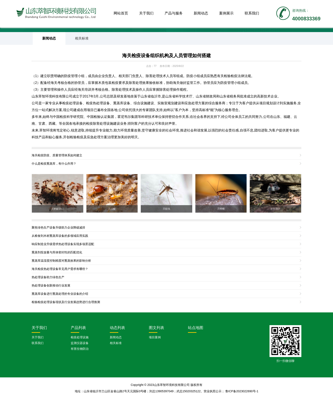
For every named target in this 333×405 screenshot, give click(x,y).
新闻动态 (201, 13)
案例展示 (226, 13)
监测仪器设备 (80, 343)
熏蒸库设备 (121, 103)
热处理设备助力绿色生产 (48, 277)
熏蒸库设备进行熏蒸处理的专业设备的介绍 (60, 293)
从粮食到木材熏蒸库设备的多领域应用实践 (60, 235)
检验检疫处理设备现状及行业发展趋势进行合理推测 (66, 302)
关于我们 (146, 13)
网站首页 (121, 13)
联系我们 (252, 13)
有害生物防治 (80, 348)
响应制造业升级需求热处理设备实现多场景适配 (63, 244)
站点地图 (195, 328)
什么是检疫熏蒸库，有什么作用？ (54, 163)
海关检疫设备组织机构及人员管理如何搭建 (166, 55)
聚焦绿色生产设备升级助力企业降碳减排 (58, 227)
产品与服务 (174, 13)
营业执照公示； (214, 391)
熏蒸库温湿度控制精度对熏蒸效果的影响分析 (61, 260)
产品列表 (78, 328)
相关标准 (82, 38)
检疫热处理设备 (98, 103)
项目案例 (155, 337)
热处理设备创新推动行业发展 (51, 285)
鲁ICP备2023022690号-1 (241, 391)
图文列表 (156, 328)
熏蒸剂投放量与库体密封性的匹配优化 (57, 252)
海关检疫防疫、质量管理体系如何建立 (57, 155)
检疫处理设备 (72, 103)
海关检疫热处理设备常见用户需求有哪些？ (60, 269)
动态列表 (117, 328)
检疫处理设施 (80, 337)
